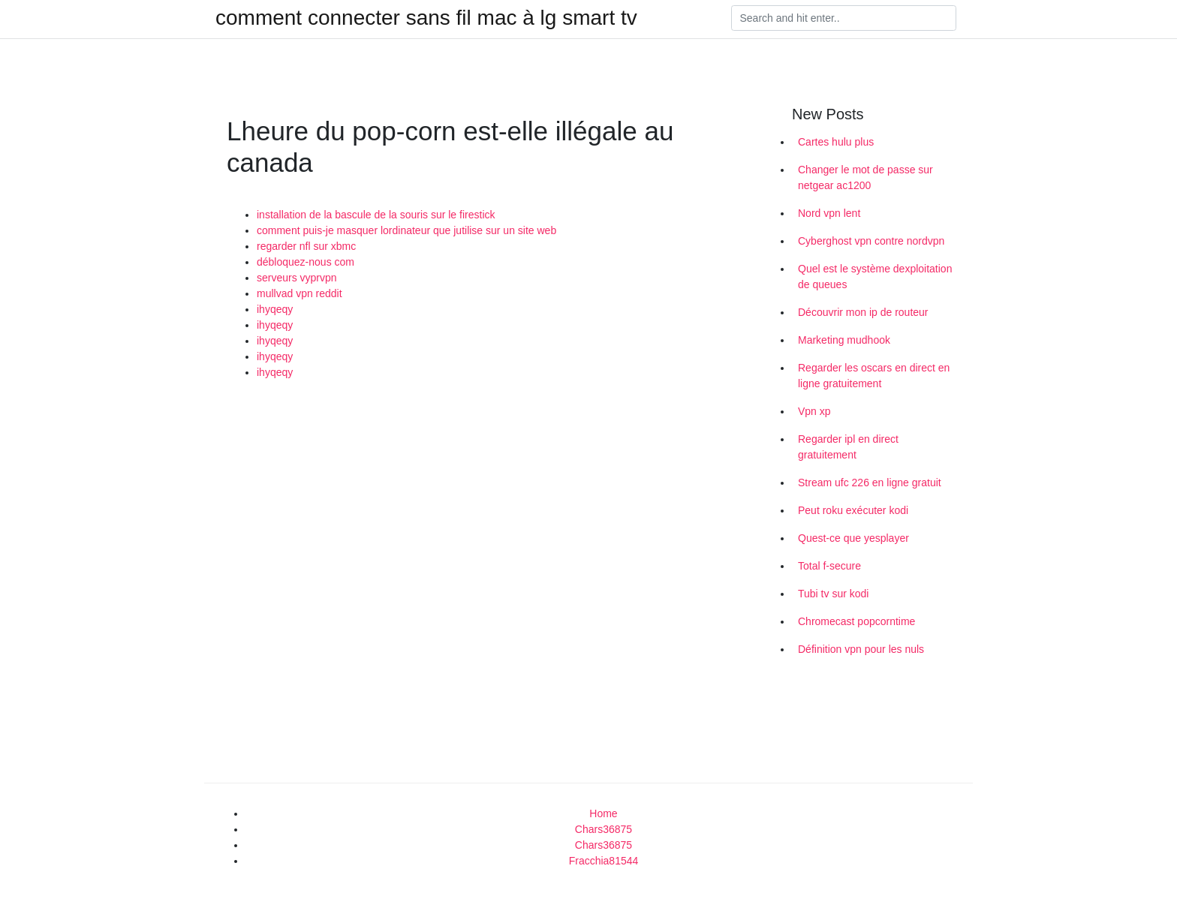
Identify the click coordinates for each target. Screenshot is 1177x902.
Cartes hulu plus (836, 142)
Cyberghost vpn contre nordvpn (871, 241)
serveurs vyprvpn (297, 278)
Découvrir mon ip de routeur (863, 312)
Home (603, 813)
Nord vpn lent (829, 213)
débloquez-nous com (305, 262)
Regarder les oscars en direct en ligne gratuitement (874, 375)
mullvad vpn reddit (299, 293)
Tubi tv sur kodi (833, 594)
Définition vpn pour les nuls (861, 649)
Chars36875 (603, 829)
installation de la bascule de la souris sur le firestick (376, 215)
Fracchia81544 (604, 861)
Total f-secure (829, 566)
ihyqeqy (275, 309)
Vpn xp (814, 411)
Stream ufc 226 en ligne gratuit (869, 483)
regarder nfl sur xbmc (306, 246)
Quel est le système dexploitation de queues (875, 276)
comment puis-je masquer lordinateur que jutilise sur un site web (406, 230)
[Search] (843, 18)
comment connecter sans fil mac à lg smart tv (426, 18)
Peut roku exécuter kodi (853, 510)
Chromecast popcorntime (856, 621)
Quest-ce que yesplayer (853, 538)
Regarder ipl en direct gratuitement (848, 447)
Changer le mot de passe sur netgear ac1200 (865, 177)
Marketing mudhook (844, 340)
